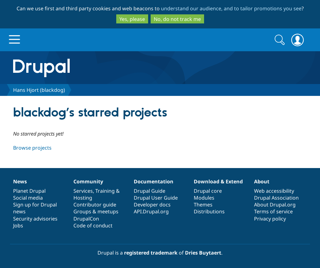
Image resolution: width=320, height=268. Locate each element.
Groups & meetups (95, 211)
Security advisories (35, 218)
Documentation (153, 181)
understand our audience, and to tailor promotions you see (231, 8)
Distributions (209, 211)
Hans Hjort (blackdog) (39, 90)
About (261, 181)
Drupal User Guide (156, 197)
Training (105, 190)
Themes (203, 204)
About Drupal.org (275, 204)
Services (83, 190)
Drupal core (208, 190)
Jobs (18, 225)
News (20, 181)
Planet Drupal (29, 190)
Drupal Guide (149, 190)
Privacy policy (270, 218)
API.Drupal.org (151, 211)
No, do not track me (177, 19)
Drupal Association (276, 197)
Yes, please (132, 19)
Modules (204, 197)
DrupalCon (86, 218)
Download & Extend (218, 181)
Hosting (82, 197)
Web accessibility (274, 190)
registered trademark (151, 252)
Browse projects (32, 147)
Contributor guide (94, 204)
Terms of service (273, 211)
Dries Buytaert (203, 252)
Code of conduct (92, 225)
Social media (28, 197)
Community (88, 181)
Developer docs (152, 204)
